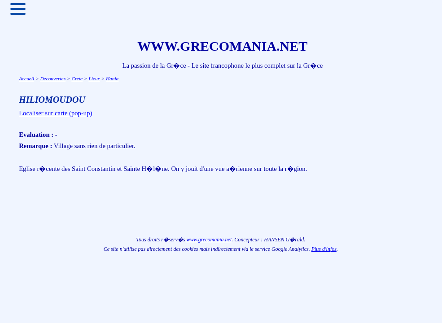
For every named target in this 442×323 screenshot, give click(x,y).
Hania (112, 78)
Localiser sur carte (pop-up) (55, 113)
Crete (77, 78)
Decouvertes (53, 78)
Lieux (94, 78)
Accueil (26, 78)
